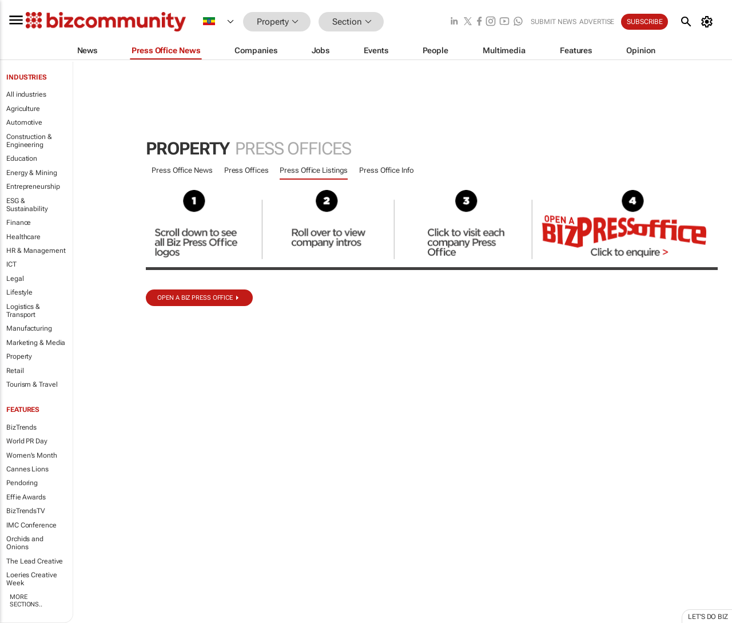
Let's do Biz (708, 617)
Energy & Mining (31, 173)
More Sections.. (26, 600)
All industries (26, 94)
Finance (18, 223)
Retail (14, 371)
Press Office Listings (314, 170)
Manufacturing (29, 328)
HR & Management (36, 251)
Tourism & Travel (31, 384)
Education (21, 158)
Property (19, 356)
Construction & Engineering (29, 141)
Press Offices (246, 170)
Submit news (553, 21)
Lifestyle (19, 292)
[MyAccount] (709, 21)
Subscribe (644, 22)
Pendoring (22, 483)
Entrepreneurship (32, 186)
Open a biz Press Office (195, 297)
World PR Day (26, 441)
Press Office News (182, 170)
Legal (15, 279)
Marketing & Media (35, 343)
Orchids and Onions (24, 543)
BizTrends (21, 427)
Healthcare (23, 237)
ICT (11, 264)
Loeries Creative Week (31, 579)
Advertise (596, 21)
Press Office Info (386, 170)
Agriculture (23, 109)
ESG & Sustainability (27, 205)
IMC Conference (31, 525)
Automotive (24, 122)
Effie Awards (26, 497)
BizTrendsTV (25, 511)
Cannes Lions (27, 469)
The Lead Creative (34, 561)
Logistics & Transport (23, 311)
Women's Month (31, 455)
